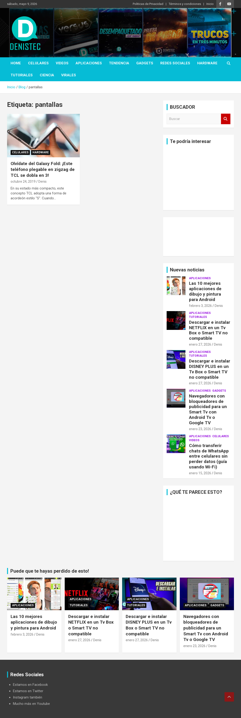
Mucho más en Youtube (31, 704)
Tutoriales (22, 75)
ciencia (47, 75)
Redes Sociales (175, 63)
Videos (62, 63)
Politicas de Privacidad (148, 4)
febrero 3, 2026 (200, 306)
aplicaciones (89, 63)
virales (68, 75)
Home (16, 63)
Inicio (210, 4)
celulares (38, 63)
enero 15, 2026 (200, 473)
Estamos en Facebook (30, 685)
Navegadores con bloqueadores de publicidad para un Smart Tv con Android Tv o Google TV (208, 409)
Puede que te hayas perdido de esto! (49, 571)
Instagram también (27, 697)
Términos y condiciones (185, 4)
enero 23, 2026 (200, 429)
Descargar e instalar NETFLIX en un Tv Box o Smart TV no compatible (209, 330)
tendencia (119, 63)
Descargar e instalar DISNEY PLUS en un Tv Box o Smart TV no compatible (209, 369)
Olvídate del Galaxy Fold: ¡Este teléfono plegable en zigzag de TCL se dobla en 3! (43, 169)
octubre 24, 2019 (23, 181)
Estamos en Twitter (28, 691)
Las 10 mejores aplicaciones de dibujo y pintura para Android (205, 291)
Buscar (225, 119)
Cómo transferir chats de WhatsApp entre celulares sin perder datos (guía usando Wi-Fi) (209, 456)
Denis (42, 181)
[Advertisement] (198, 177)
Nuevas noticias (187, 270)
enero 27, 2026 (200, 344)
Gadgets (144, 63)
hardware (207, 63)
